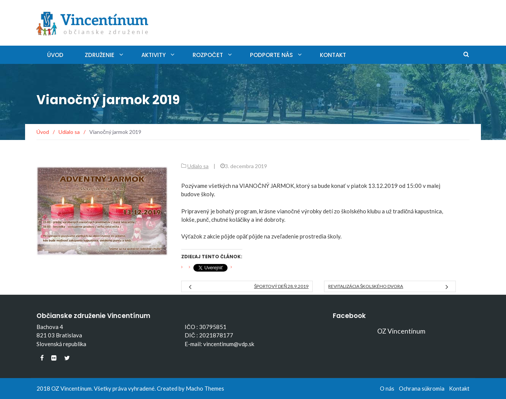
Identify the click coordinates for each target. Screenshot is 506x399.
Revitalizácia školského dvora (365, 286)
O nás (387, 388)
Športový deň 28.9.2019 (281, 286)
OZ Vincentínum (401, 331)
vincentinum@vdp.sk (228, 343)
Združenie (99, 55)
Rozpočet (208, 55)
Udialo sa (198, 166)
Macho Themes (205, 388)
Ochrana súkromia (421, 388)
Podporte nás (271, 55)
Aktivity (153, 55)
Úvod (55, 55)
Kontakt (333, 55)
